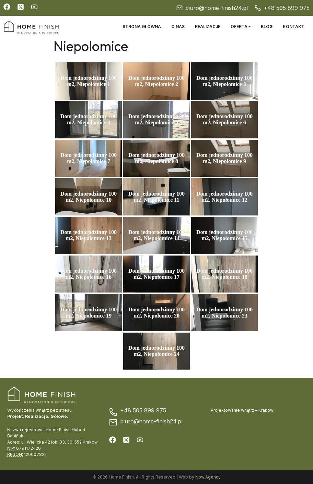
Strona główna (142, 26)
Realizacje (207, 26)
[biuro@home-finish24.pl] (179, 8)
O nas (178, 26)
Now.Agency (208, 477)
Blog (267, 26)
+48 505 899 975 (287, 7)
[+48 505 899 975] (258, 8)
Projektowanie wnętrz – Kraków (242, 410)
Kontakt (293, 26)
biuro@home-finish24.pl (216, 7)
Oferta (239, 26)
